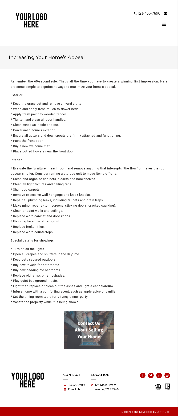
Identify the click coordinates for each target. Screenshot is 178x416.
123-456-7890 (147, 13)
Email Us (72, 389)
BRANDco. (163, 411)
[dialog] (164, 24)
